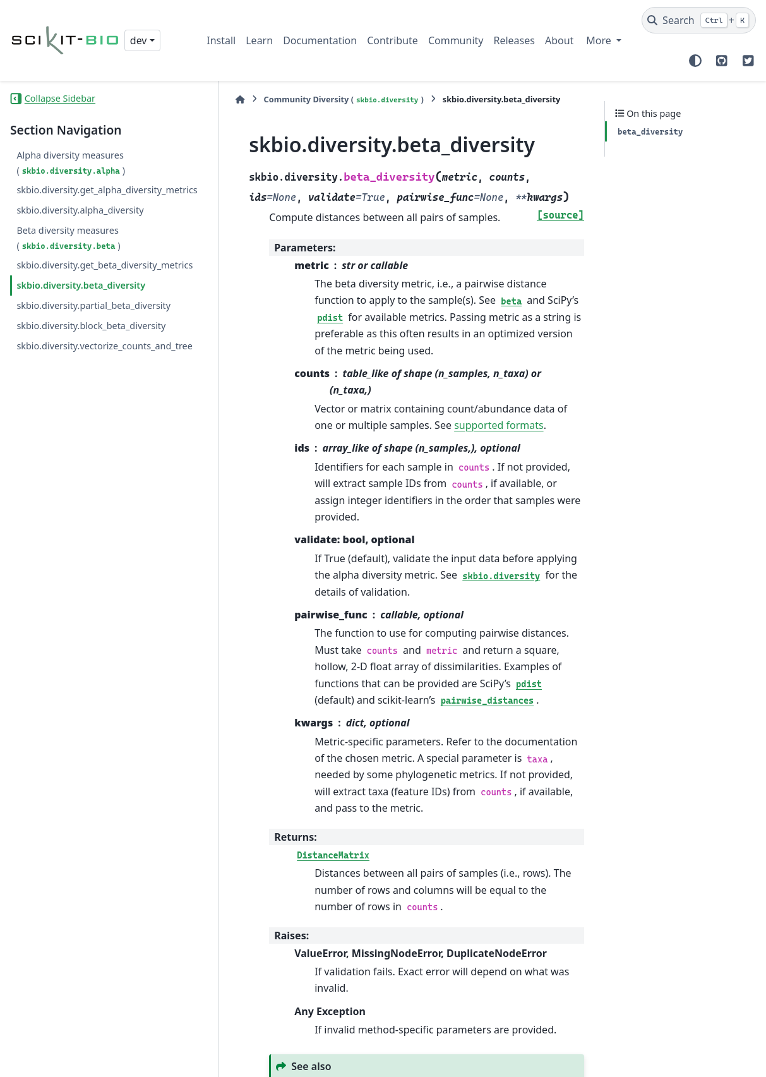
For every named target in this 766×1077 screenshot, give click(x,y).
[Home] (212, 99)
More (600, 40)
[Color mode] (695, 60)
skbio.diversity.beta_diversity (80, 316)
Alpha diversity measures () (70, 162)
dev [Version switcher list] (138, 40)
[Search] (699, 20)
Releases (513, 40)
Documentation (320, 40)
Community (456, 40)
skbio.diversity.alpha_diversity (79, 225)
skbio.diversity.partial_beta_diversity (93, 336)
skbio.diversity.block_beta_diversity (90, 355)
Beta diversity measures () (68, 253)
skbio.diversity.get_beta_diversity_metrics (98, 287)
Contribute (392, 40)
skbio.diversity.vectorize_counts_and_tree (99, 383)
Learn (259, 40)
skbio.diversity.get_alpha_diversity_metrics (97, 197)
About (559, 40)
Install (221, 40)
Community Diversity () (317, 99)
